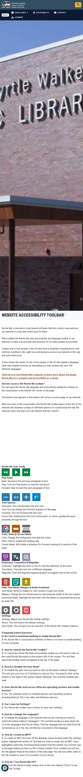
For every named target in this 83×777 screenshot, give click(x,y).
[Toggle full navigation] (5, 15)
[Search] (78, 4)
